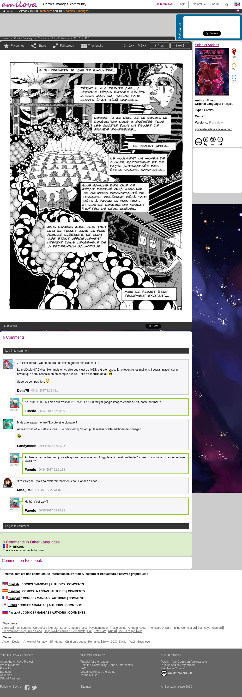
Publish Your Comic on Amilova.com (184, 661)
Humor (59, 641)
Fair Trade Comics (172, 668)
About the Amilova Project (16, 661)
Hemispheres (22, 627)
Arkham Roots (137, 627)
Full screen (67, 45)
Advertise (6, 675)
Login (181, 4)
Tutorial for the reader (94, 661)
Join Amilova (165, 4)
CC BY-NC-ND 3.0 (176, 673)
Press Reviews (9, 665)
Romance (94, 641)
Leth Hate (100, 631)
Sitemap (85, 686)
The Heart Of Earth (160, 627)
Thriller (123, 641)
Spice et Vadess (60, 38)
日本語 (9, 605)
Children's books (75, 641)
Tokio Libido (118, 627)
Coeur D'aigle (127, 631)
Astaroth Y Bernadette (71, 631)
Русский (11, 612)
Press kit (5, 668)
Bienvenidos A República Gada (22, 631)
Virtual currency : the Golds (97, 671)
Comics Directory (23, 38)
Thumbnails (95, 45)
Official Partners (10, 678)
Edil (89, 631)
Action (6, 641)
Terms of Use (88, 675)
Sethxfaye (204, 627)
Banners (5, 671)
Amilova (7, 627)
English (10, 584)
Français (13, 546)
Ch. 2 (77, 38)
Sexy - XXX (109, 641)
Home (5, 38)
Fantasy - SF (44, 641)
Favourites (17, 45)
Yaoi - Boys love (139, 641)
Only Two (50, 631)
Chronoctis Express (45, 627)
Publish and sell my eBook (178, 665)
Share (42, 45)
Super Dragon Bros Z (73, 627)
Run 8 (112, 631)
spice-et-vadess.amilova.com (213, 129)
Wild (139, 631)
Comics (42, 38)
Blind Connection (185, 627)
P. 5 (87, 38)
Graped (217, 627)
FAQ (83, 668)
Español (11, 591)
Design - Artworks (23, 641)
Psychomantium (99, 627)
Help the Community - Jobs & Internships (106, 665)
